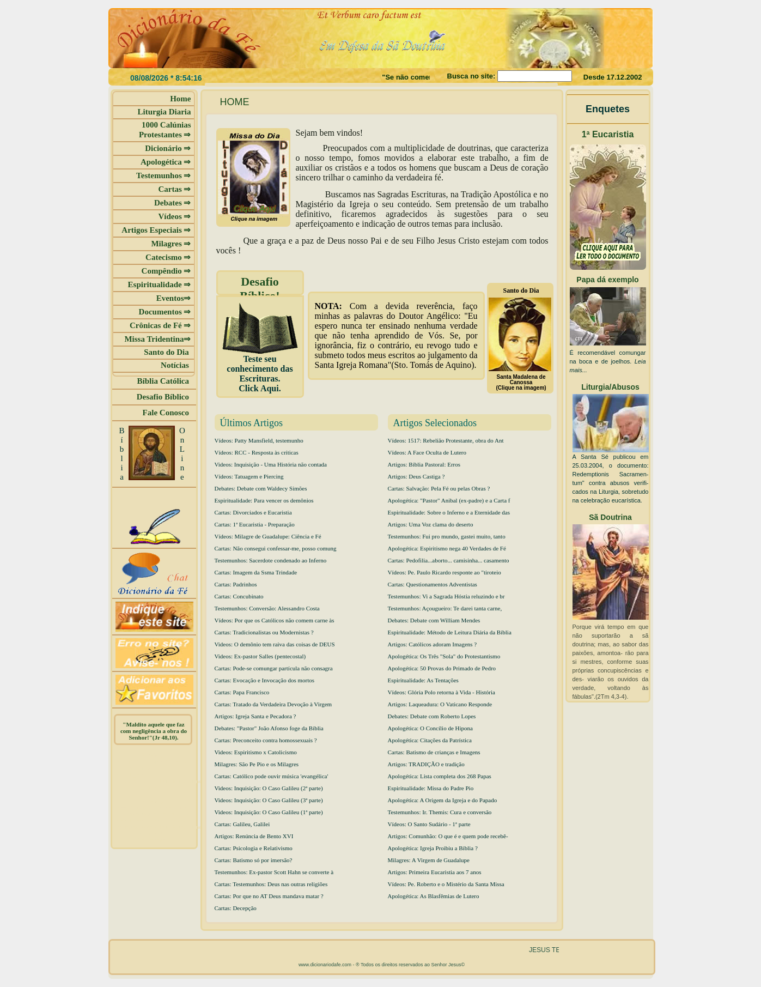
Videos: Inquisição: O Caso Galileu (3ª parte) (269, 800)
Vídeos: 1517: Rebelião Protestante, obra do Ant (446, 440)
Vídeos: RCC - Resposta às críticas (257, 452)
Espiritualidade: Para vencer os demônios (264, 500)
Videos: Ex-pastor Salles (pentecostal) (260, 656)
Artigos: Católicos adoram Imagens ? (432, 644)
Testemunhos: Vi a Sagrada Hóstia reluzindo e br (446, 596)
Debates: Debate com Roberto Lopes (432, 716)
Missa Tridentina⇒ (157, 339)
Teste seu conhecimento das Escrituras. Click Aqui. (260, 370)
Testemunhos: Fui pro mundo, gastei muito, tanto (447, 536)
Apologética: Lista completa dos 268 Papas (439, 776)
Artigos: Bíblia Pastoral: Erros (424, 464)
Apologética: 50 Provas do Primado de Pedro (442, 668)
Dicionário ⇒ (168, 148)
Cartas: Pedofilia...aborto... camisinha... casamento (448, 560)
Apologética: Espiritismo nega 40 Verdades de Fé (447, 548)
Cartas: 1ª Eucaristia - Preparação (255, 524)
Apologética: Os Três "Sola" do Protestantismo (444, 656)
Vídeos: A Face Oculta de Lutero (427, 452)
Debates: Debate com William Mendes (434, 620)
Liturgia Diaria (164, 111)
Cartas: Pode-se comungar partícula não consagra (274, 668)
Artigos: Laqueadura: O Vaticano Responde (440, 704)
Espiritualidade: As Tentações (423, 680)
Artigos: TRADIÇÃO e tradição (426, 764)
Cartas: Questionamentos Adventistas (432, 584)
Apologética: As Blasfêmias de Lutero (433, 896)
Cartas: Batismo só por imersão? (254, 860)
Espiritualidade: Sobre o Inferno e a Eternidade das (449, 512)
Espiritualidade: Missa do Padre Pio (431, 788)
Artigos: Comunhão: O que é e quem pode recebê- (448, 836)
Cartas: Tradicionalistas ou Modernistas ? (264, 632)
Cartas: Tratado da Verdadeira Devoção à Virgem (273, 704)
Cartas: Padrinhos (236, 584)
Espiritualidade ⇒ (159, 284)
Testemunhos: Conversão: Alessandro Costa (267, 608)
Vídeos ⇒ (174, 216)
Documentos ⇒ (165, 311)
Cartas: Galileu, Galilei (242, 824)
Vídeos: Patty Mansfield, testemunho (259, 440)
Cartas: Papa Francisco (242, 692)
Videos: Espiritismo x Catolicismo (256, 752)
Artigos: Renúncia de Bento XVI (254, 836)
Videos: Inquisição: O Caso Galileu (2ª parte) (269, 788)
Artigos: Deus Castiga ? (416, 476)
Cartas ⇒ (174, 189)
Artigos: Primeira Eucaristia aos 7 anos (435, 872)
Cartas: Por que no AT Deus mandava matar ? (269, 896)
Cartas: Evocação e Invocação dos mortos (265, 680)
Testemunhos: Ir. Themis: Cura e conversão (440, 812)
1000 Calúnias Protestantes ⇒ (165, 129)
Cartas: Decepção (236, 908)
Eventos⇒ (173, 298)
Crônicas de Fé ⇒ (160, 325)
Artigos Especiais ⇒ (156, 230)
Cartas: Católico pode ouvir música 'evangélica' (271, 776)
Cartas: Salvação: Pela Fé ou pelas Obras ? (439, 488)
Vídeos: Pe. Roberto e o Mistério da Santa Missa (446, 884)
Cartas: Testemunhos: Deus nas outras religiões (271, 884)
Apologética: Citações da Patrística (430, 740)
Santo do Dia (167, 352)
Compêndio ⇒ (166, 271)
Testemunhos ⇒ (163, 175)
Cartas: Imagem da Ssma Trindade (256, 572)
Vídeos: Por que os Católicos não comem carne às (274, 620)
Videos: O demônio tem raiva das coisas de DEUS (275, 644)
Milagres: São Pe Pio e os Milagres (257, 764)
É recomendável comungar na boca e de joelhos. (608, 361)
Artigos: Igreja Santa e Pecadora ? (255, 716)
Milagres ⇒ (171, 243)
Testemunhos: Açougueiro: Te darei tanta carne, (445, 608)
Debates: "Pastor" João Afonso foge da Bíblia (269, 728)
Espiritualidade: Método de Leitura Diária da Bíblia (450, 632)
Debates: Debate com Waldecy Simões (261, 488)
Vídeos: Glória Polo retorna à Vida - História (441, 692)
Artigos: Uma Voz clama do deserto (430, 524)
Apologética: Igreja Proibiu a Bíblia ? (433, 848)
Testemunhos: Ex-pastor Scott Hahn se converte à (274, 872)
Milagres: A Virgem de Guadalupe (429, 860)
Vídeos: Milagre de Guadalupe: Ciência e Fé (268, 536)
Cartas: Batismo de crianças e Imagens (434, 752)
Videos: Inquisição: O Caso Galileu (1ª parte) (269, 812)
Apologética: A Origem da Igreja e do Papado (442, 800)
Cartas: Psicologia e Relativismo (254, 848)
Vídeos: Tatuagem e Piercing (249, 476)
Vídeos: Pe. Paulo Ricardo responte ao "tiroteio (444, 572)
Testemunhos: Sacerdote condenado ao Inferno (271, 560)
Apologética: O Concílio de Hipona (430, 728)
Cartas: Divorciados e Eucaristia (253, 512)
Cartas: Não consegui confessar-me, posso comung (276, 548)
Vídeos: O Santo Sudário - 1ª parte (429, 824)
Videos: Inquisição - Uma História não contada (271, 464)
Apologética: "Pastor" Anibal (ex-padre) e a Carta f (449, 500)
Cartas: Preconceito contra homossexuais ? (266, 740)
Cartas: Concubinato (239, 596)
